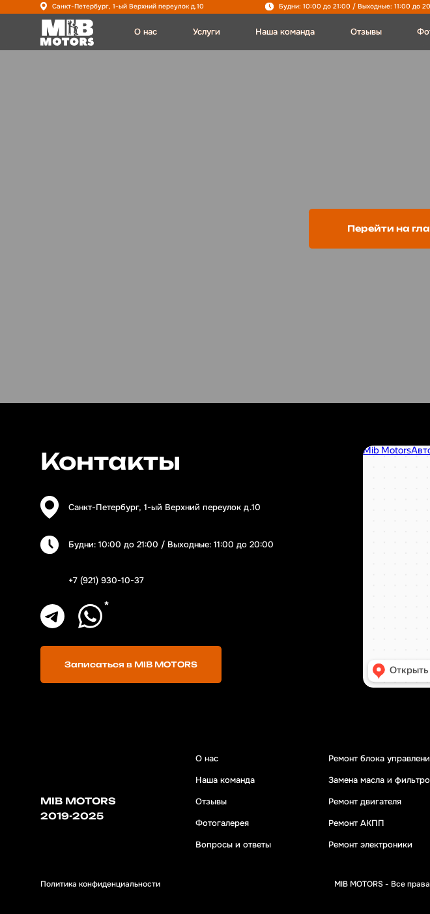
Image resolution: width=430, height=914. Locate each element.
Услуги (206, 31)
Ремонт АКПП (356, 823)
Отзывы (366, 31)
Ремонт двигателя (364, 801)
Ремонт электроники (370, 844)
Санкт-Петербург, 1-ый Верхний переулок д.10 (128, 6)
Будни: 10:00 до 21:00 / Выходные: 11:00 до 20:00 (171, 544)
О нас (145, 31)
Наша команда (285, 31)
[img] (67, 33)
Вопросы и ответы (233, 844)
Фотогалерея (222, 823)
